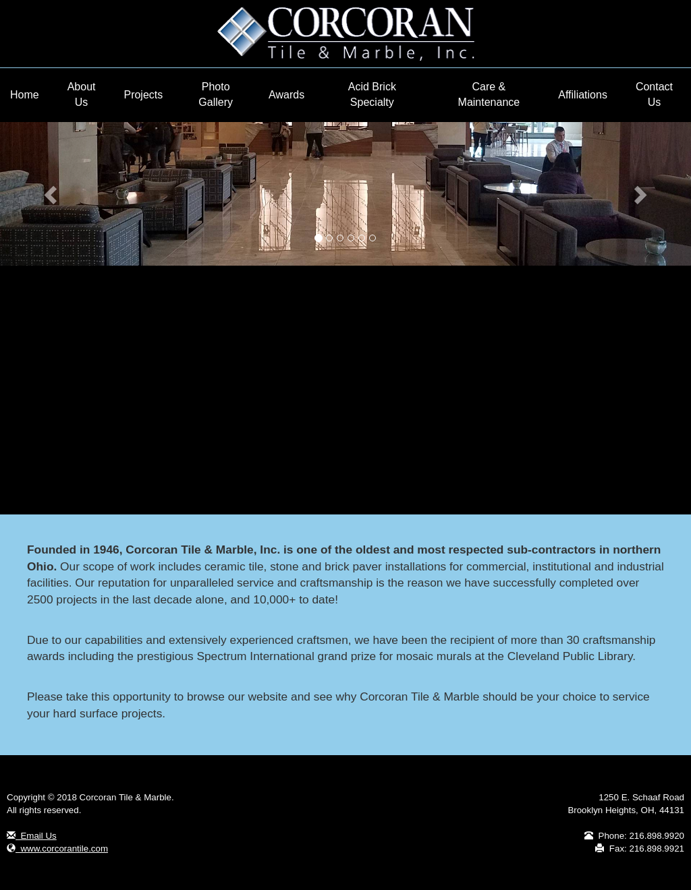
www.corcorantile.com (57, 848)
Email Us (32, 836)
